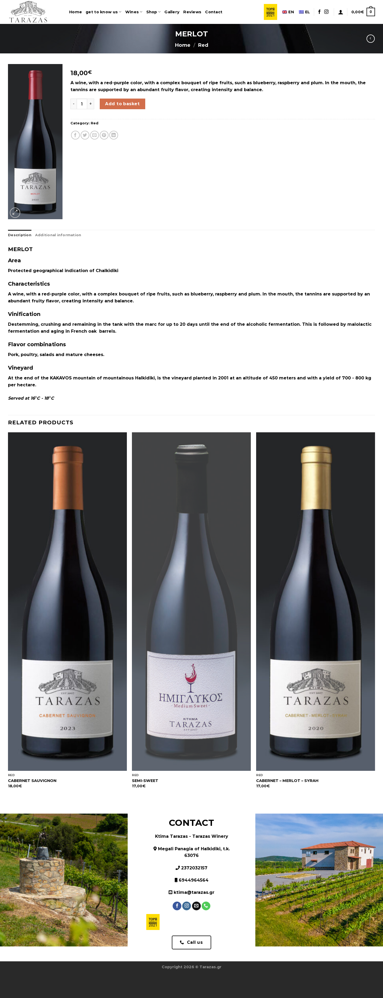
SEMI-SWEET (145, 780)
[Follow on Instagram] (326, 12)
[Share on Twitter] (85, 135)
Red (203, 45)
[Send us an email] (196, 906)
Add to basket (122, 103)
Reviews (192, 12)
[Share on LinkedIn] (113, 135)
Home (75, 12)
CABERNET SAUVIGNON (32, 780)
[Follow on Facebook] (319, 12)
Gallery (172, 12)
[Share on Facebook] (75, 135)
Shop (153, 11)
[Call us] (206, 906)
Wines (134, 11)
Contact (213, 12)
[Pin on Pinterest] (104, 135)
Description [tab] (19, 235)
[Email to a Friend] (94, 135)
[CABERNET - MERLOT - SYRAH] (315, 601)
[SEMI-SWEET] (191, 601)
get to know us (104, 11)
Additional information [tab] (58, 235)
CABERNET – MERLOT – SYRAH (287, 780)
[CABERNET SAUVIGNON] (67, 601)
